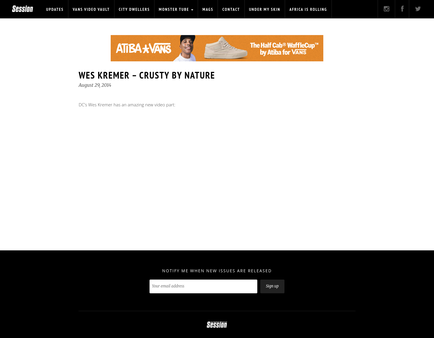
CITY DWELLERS (134, 9)
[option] (217, 48)
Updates (55, 9)
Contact (231, 9)
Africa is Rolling (308, 9)
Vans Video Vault (91, 9)
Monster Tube (176, 9)
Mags (207, 9)
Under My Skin (264, 9)
